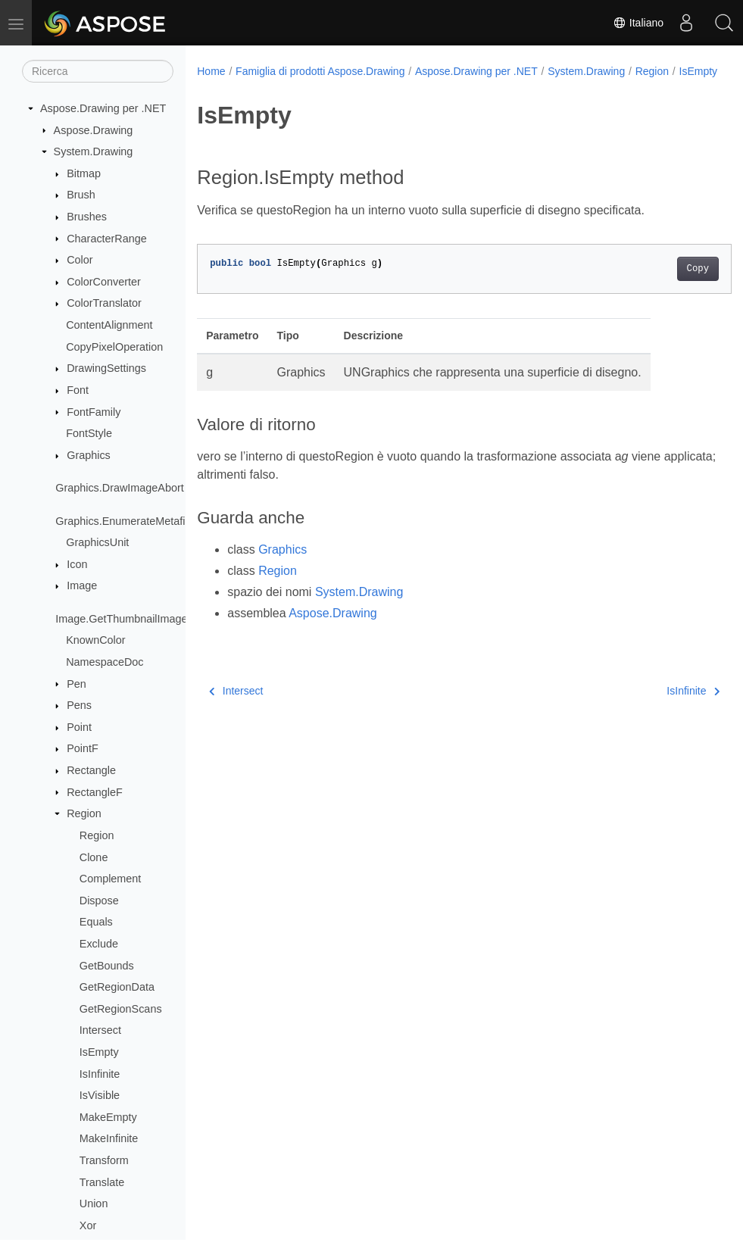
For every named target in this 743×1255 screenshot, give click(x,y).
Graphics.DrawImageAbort (119, 488)
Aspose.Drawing (93, 130)
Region (84, 813)
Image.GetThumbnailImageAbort (134, 619)
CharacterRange (107, 239)
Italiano (638, 23)
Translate (102, 1182)
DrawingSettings (106, 368)
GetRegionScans (121, 1009)
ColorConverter (104, 282)
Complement (111, 879)
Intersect (100, 1030)
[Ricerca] (97, 71)
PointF (82, 748)
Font (78, 390)
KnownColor (95, 640)
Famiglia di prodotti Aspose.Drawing (320, 71)
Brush (81, 195)
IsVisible (100, 1095)
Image (82, 585)
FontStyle (89, 433)
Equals (96, 922)
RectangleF (95, 792)
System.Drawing (93, 151)
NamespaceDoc (104, 662)
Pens (79, 705)
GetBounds (107, 966)
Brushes (87, 217)
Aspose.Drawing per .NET (103, 108)
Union (94, 1203)
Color (79, 260)
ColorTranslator (104, 303)
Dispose (99, 900)
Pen (76, 684)
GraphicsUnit (97, 542)
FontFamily (93, 412)
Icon (77, 564)
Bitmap (84, 173)
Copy (660, 284)
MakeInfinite (109, 1138)
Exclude (99, 944)
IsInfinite (100, 1074)
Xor (88, 1225)
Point (79, 727)
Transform (104, 1160)
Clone (94, 857)
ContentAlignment (109, 325)
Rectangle (91, 770)
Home (211, 71)
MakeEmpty (108, 1117)
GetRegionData (117, 987)
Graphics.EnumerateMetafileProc (135, 521)
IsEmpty (99, 1052)
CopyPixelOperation (114, 347)
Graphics (89, 455)
